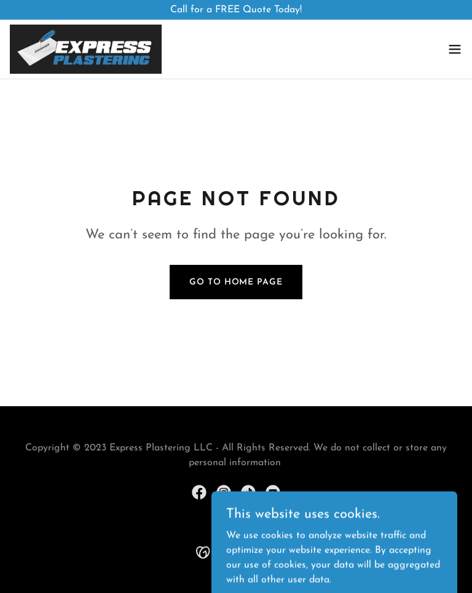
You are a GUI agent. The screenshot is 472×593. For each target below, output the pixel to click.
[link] (86, 49)
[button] (454, 49)
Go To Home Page (235, 282)
